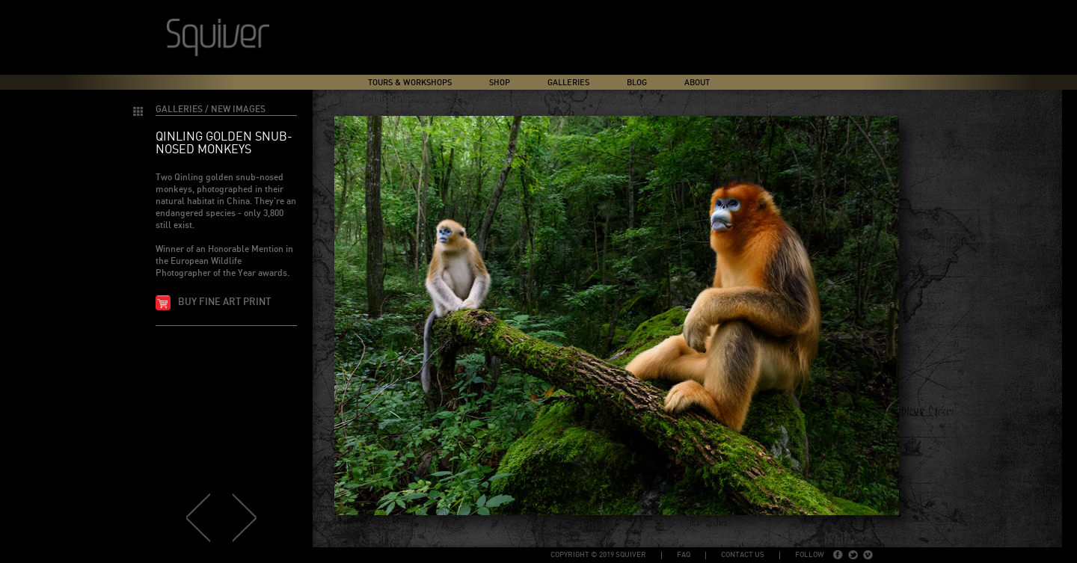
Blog (637, 83)
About (697, 83)
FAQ (683, 555)
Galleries (568, 83)
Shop (499, 83)
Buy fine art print (224, 302)
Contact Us (742, 555)
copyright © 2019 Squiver (598, 555)
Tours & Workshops (410, 83)
